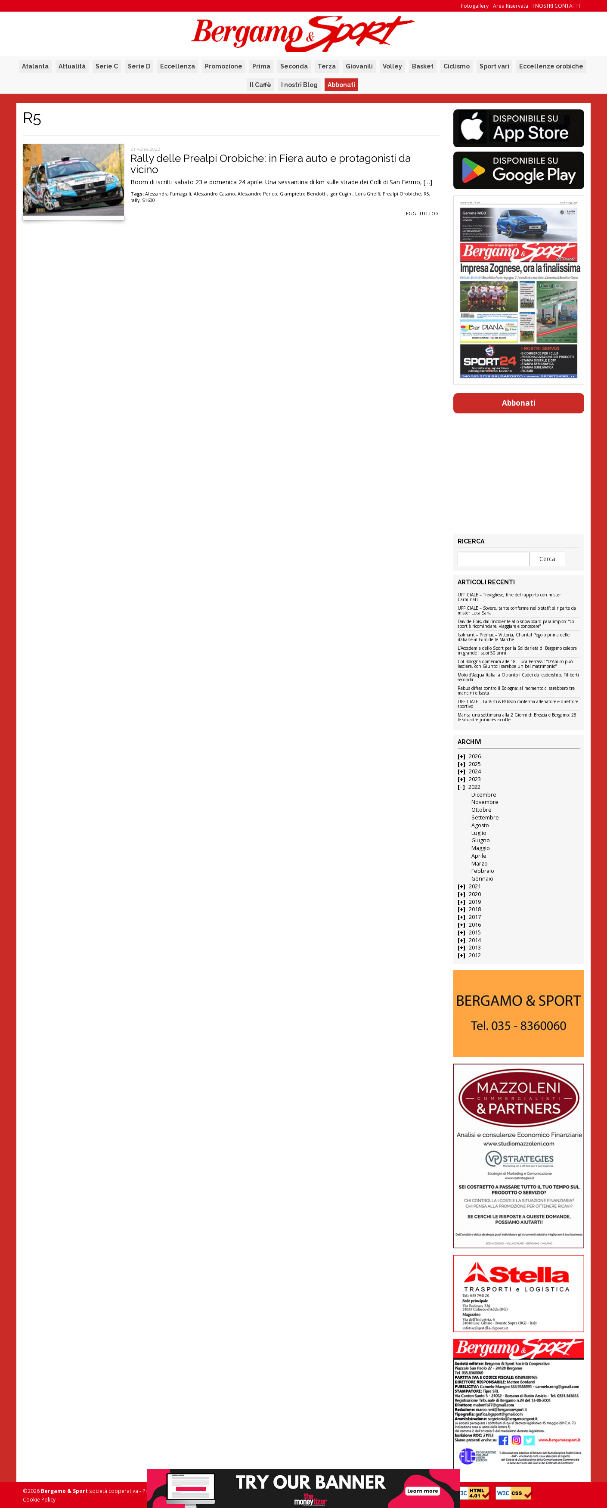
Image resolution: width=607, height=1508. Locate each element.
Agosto (480, 825)
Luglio (478, 833)
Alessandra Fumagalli (168, 194)
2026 (475, 756)
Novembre (485, 802)
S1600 (148, 200)
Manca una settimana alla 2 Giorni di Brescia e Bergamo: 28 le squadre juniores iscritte (517, 718)
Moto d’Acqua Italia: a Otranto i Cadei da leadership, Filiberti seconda (518, 678)
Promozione (223, 66)
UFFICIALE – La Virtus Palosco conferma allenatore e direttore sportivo (518, 704)
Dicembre (483, 794)
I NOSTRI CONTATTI (556, 5)
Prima (261, 66)
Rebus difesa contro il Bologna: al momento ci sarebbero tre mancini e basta (516, 691)
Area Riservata (510, 5)
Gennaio (482, 878)
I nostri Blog (299, 84)
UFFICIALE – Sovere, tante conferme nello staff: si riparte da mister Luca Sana (517, 611)
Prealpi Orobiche (402, 194)
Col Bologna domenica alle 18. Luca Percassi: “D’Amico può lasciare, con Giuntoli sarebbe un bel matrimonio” (515, 664)
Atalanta (35, 66)
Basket (423, 66)
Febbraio (482, 871)
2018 (475, 909)
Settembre (485, 817)
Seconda (294, 66)
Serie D (139, 66)
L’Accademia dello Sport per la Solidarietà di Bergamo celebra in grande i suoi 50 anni (517, 651)
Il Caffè (260, 84)
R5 (426, 194)
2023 (475, 779)
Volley (392, 66)
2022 (474, 787)
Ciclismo (456, 66)
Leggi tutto (420, 213)
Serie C (107, 66)
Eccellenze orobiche (551, 66)
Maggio (480, 848)
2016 (475, 924)
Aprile (478, 855)
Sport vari (494, 66)
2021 (475, 886)
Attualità (72, 66)
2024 (475, 771)
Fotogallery (475, 5)
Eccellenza (177, 66)
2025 (475, 764)
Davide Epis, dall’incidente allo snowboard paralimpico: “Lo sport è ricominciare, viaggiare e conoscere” (516, 624)
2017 (475, 917)
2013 (475, 947)
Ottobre (481, 809)
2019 (475, 902)
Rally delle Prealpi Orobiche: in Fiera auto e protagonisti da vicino (270, 164)
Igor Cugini (341, 194)
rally (134, 200)
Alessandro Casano (214, 194)
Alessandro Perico (257, 194)
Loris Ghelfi (367, 194)
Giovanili (359, 66)
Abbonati (341, 84)
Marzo (479, 863)
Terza (327, 66)
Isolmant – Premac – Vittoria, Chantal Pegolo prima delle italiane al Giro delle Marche (514, 637)
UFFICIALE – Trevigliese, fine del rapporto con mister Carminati (509, 597)
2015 (475, 932)
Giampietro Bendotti (303, 194)
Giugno (480, 840)
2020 (475, 894)
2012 (475, 955)
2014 (475, 940)
